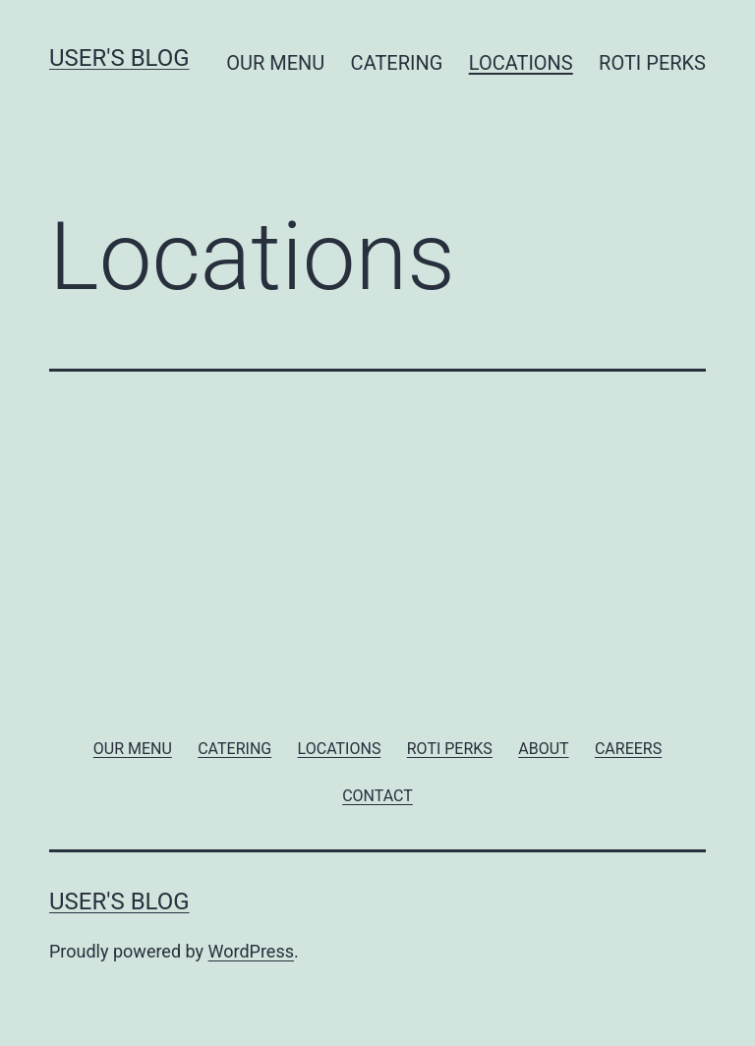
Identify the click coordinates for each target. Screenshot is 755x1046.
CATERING (397, 63)
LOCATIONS (521, 63)
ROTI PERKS (652, 63)
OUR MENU (275, 63)
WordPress (251, 951)
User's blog (119, 58)
